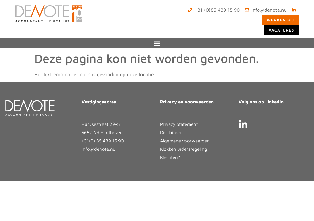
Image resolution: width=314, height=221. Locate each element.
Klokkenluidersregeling (183, 149)
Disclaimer (171, 132)
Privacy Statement (179, 124)
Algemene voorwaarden (185, 140)
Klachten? (170, 157)
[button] (157, 43)
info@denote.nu (99, 149)
